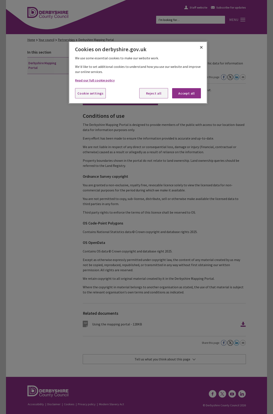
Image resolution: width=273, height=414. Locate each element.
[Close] (201, 47)
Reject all (153, 93)
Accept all (186, 93)
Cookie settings (90, 93)
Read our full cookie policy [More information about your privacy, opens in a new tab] (95, 80)
